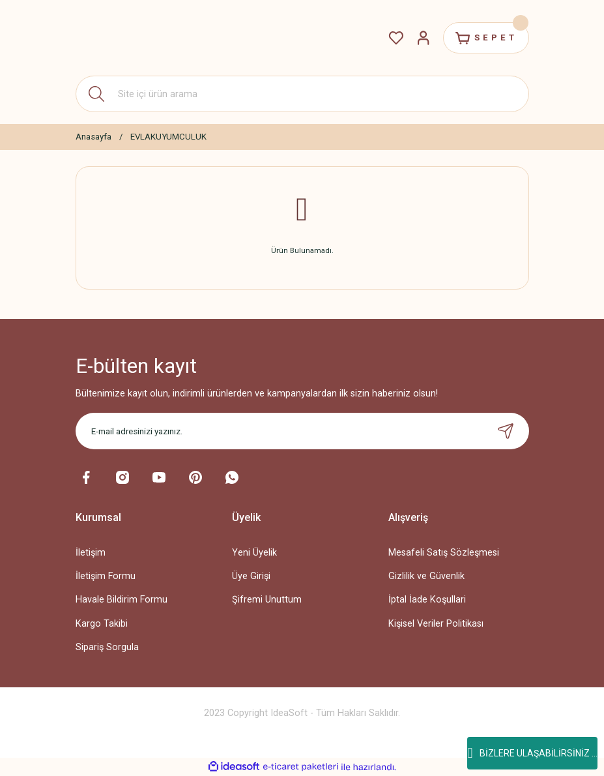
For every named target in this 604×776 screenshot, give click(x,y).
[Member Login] (422, 37)
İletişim (91, 552)
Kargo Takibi (102, 623)
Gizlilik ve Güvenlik (426, 576)
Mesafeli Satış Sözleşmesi (443, 552)
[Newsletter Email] (302, 431)
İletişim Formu (106, 576)
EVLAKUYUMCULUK (168, 137)
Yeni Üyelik (254, 552)
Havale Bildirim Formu (121, 599)
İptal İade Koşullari (427, 599)
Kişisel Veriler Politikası (435, 623)
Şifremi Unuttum (267, 599)
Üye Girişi (251, 576)
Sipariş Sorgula (107, 647)
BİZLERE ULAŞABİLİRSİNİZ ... (532, 753)
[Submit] (505, 431)
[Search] (302, 94)
